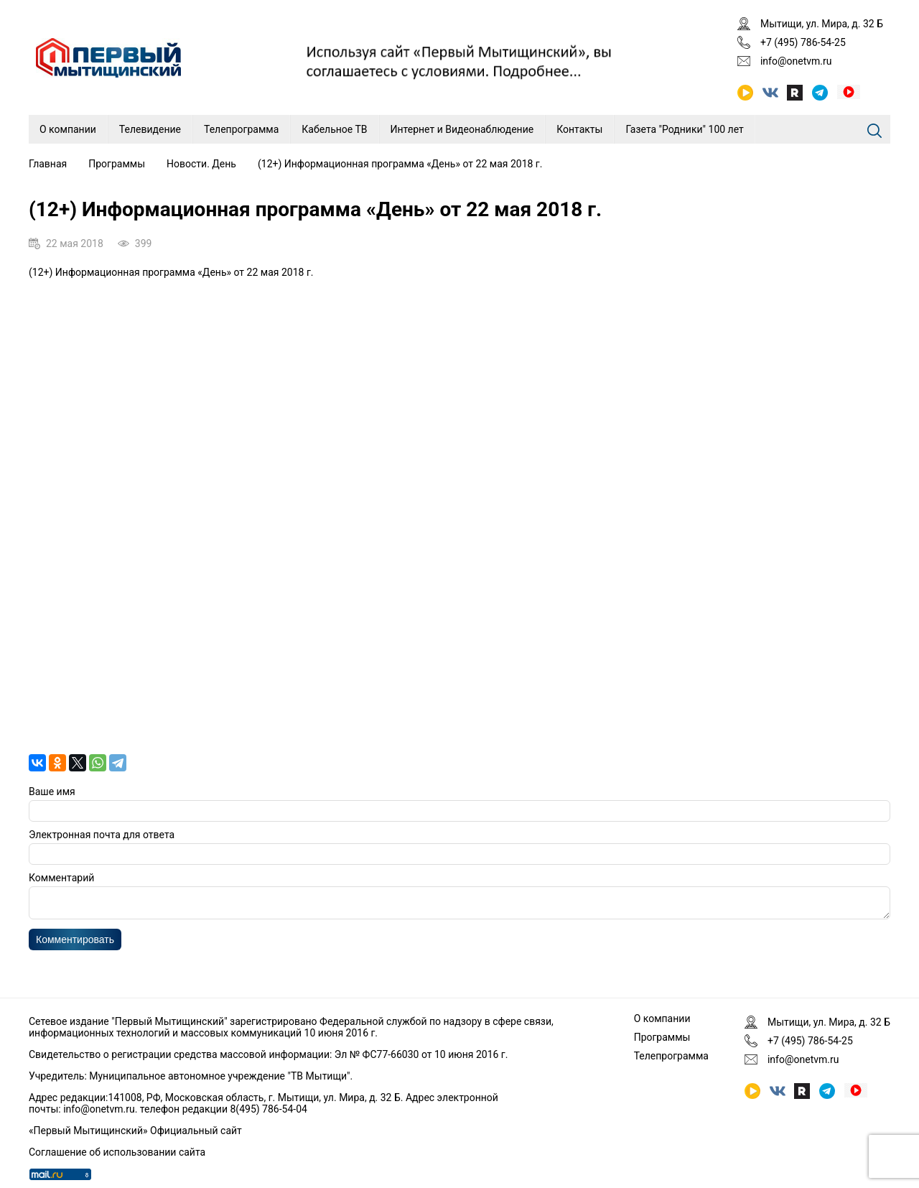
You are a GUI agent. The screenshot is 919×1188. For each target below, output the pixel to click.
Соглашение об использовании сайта (117, 1152)
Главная (48, 164)
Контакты (579, 129)
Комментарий (61, 877)
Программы (116, 164)
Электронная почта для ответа (101, 834)
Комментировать (75, 944)
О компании (67, 129)
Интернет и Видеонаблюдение (462, 129)
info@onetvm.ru (796, 61)
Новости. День (201, 164)
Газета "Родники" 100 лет (684, 129)
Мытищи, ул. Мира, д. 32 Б (821, 23)
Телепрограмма (241, 129)
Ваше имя (52, 791)
